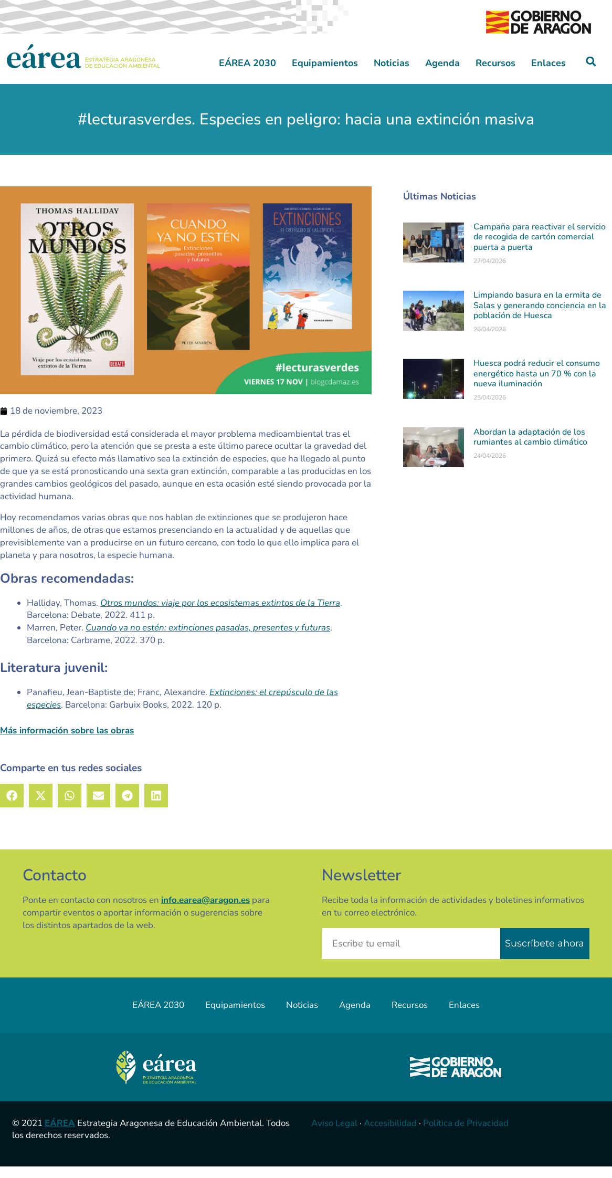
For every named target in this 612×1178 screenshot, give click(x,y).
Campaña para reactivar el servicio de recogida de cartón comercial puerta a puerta (539, 248)
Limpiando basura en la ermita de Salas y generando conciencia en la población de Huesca (539, 317)
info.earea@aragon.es (205, 912)
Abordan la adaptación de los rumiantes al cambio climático (530, 448)
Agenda (442, 74)
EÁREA (60, 1135)
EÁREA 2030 (247, 74)
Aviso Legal (334, 1135)
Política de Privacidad (466, 1135)
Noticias (391, 74)
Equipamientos (325, 74)
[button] (591, 73)
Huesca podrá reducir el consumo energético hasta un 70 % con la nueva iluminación (536, 385)
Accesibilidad (390, 1135)
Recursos (495, 74)
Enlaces (548, 74)
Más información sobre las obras (67, 743)
